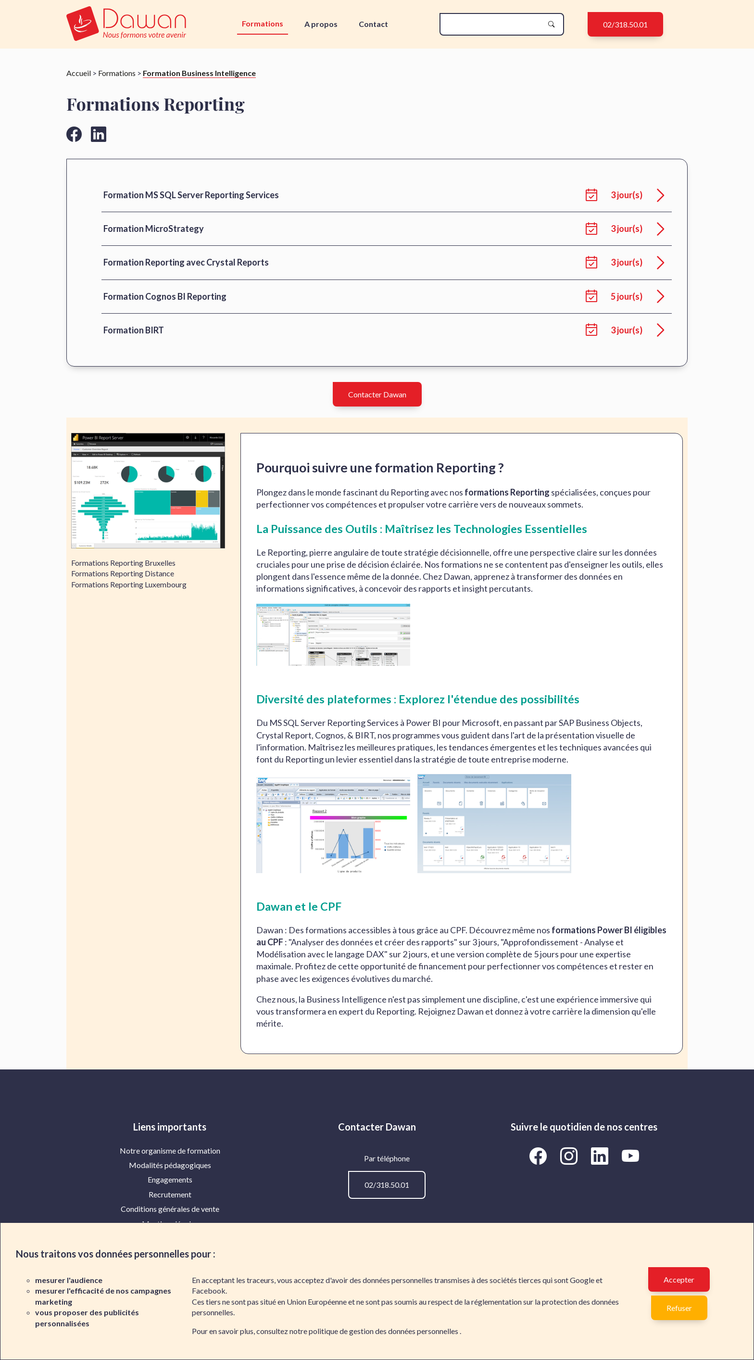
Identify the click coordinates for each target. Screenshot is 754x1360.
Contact (373, 23)
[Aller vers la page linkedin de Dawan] (98, 134)
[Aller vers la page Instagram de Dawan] (570, 1156)
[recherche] (493, 24)
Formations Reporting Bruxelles (123, 562)
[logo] (128, 24)
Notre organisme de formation (170, 1150)
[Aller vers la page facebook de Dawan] (74, 134)
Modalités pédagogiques (170, 1164)
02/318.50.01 (625, 24)
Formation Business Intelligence (199, 72)
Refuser (679, 1307)
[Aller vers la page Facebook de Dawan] (539, 1156)
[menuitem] (170, 1150)
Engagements (170, 1179)
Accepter (679, 1279)
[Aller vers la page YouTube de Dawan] (630, 1156)
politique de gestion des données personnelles (384, 1330)
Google (582, 1279)
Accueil (78, 72)
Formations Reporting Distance (122, 573)
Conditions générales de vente (170, 1208)
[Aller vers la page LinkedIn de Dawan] (601, 1156)
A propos (321, 23)
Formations (262, 23)
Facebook (209, 1290)
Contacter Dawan (377, 394)
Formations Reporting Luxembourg (129, 584)
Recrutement (170, 1194)
